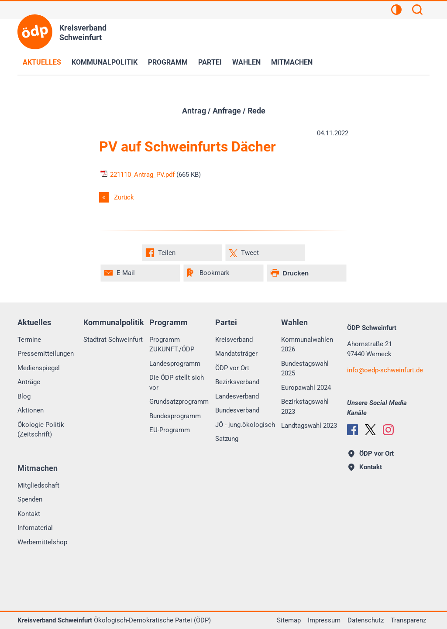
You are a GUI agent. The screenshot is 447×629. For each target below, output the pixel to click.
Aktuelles (42, 62)
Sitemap (289, 620)
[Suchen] (417, 11)
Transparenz (408, 620)
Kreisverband (234, 340)
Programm (168, 62)
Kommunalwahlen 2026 (307, 345)
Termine (29, 340)
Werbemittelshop (42, 542)
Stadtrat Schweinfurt (113, 340)
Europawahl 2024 (306, 388)
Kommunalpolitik (105, 62)
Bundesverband (237, 410)
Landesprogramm (174, 364)
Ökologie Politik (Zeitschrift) (40, 430)
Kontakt (28, 514)
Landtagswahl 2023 (309, 426)
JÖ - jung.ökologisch (245, 425)
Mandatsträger (236, 353)
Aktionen (30, 410)
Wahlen (246, 62)
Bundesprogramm (175, 416)
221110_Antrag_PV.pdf (137, 175)
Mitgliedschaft (38, 485)
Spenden (29, 499)
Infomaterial (35, 528)
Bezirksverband (237, 382)
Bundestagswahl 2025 (305, 369)
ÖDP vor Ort (232, 368)
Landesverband (237, 396)
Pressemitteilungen (45, 353)
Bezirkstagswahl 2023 (305, 407)
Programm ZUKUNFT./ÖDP (171, 345)
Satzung (226, 439)
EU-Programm (169, 430)
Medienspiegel (38, 368)
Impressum (324, 620)
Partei (210, 62)
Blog (24, 396)
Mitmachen (292, 62)
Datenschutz (365, 620)
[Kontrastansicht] (396, 11)
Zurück (124, 197)
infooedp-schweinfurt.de (385, 370)
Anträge (28, 382)
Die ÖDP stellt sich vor (176, 383)
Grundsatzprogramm (179, 402)
